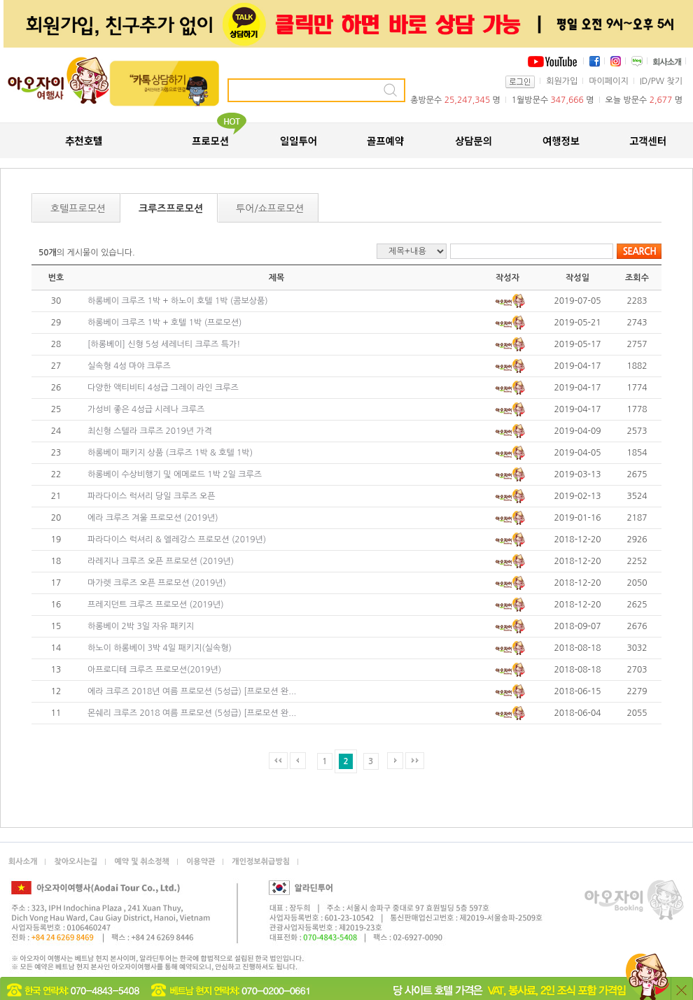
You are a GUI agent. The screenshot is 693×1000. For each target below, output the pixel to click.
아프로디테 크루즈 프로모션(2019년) (154, 670)
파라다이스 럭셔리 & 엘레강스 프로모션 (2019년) (177, 539)
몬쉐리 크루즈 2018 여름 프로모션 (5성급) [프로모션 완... (192, 713)
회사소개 (22, 862)
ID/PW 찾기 (661, 81)
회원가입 (562, 81)
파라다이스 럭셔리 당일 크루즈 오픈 (152, 496)
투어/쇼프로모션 (270, 208)
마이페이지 (608, 81)
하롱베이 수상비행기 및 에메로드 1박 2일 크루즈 (175, 474)
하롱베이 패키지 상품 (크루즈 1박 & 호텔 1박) (170, 453)
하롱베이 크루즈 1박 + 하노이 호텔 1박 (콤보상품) (178, 301)
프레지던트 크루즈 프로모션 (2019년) (156, 604)
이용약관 (200, 862)
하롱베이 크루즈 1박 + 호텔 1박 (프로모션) (164, 322)
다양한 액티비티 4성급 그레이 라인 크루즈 (163, 387)
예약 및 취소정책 (141, 862)
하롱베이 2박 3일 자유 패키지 (141, 626)
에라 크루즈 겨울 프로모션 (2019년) (153, 518)
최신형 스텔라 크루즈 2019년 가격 (150, 431)
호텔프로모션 (78, 208)
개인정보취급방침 (261, 862)
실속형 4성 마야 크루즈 (129, 366)
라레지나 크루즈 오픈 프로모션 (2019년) (161, 561)
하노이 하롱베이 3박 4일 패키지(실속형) (160, 648)
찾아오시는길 (75, 862)
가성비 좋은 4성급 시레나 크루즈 (146, 409)
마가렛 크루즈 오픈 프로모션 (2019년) (157, 583)
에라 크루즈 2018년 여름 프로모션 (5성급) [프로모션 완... (192, 691)
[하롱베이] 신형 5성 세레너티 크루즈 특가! (164, 344)
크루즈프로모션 (171, 208)
